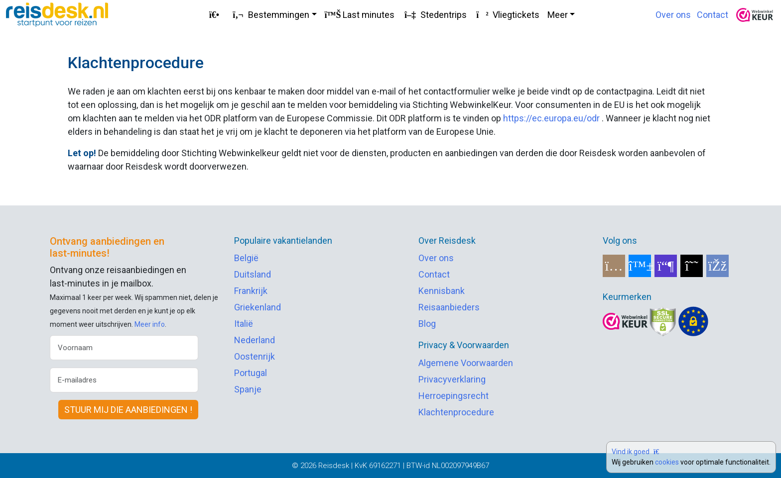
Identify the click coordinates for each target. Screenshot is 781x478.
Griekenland (257, 307)
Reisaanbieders (449, 307)
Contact (712, 14)
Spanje (247, 389)
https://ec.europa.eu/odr (551, 118)
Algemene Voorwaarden (465, 363)
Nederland (254, 340)
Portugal (250, 373)
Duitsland (252, 274)
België (246, 258)
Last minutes (359, 14)
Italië (243, 323)
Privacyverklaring (452, 379)
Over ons (673, 14)
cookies (667, 462)
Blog (427, 323)
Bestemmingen (269, 14)
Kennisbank (441, 291)
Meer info (149, 324)
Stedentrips (434, 14)
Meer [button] (557, 14)
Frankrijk (250, 291)
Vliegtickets (507, 14)
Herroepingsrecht (453, 395)
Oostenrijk (254, 356)
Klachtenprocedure (456, 412)
